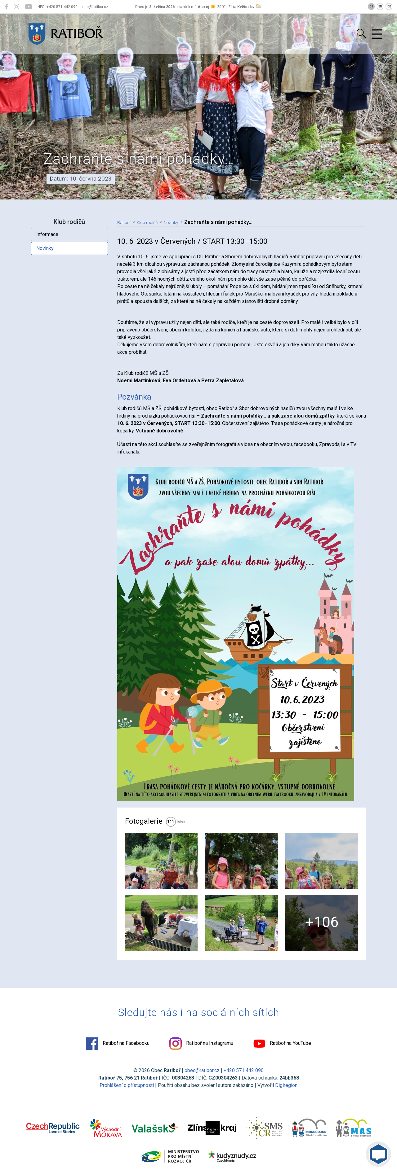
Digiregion (286, 1085)
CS (371, 6)
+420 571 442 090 (244, 1070)
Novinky (45, 248)
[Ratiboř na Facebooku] (6, 7)
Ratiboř (125, 222)
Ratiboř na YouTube (282, 1043)
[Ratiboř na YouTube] (28, 7)
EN (380, 6)
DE (389, 6)
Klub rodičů (154, 222)
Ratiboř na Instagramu (201, 1043)
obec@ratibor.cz (202, 1070)
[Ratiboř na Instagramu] (16, 7)
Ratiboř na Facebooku (117, 1043)
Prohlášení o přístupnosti (127, 1085)
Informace (47, 234)
